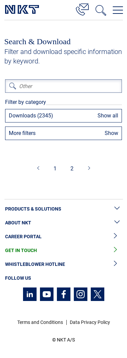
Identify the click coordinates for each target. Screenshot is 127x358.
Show (111, 133)
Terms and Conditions (40, 322)
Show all (108, 115)
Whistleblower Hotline (63, 264)
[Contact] (82, 8)
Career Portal (63, 236)
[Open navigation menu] (117, 10)
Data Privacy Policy (90, 322)
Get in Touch (63, 250)
